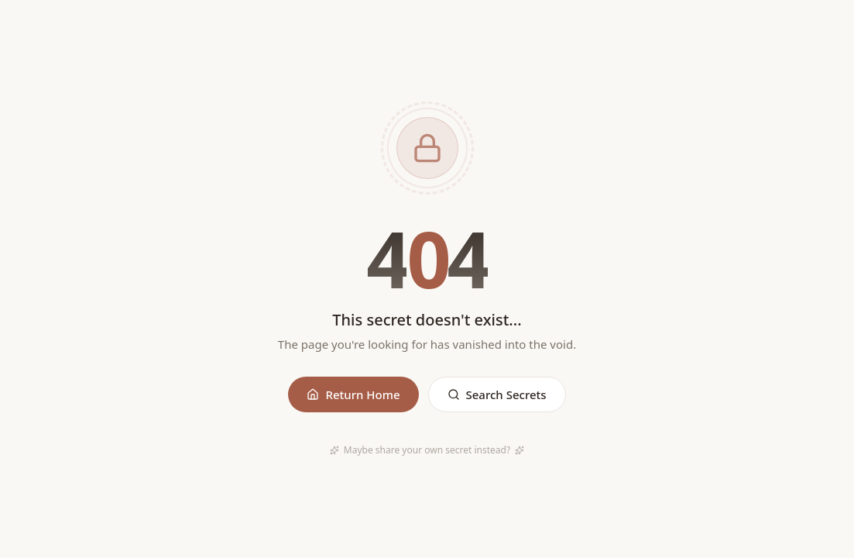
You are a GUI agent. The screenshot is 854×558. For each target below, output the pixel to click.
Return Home (353, 394)
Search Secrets (497, 394)
